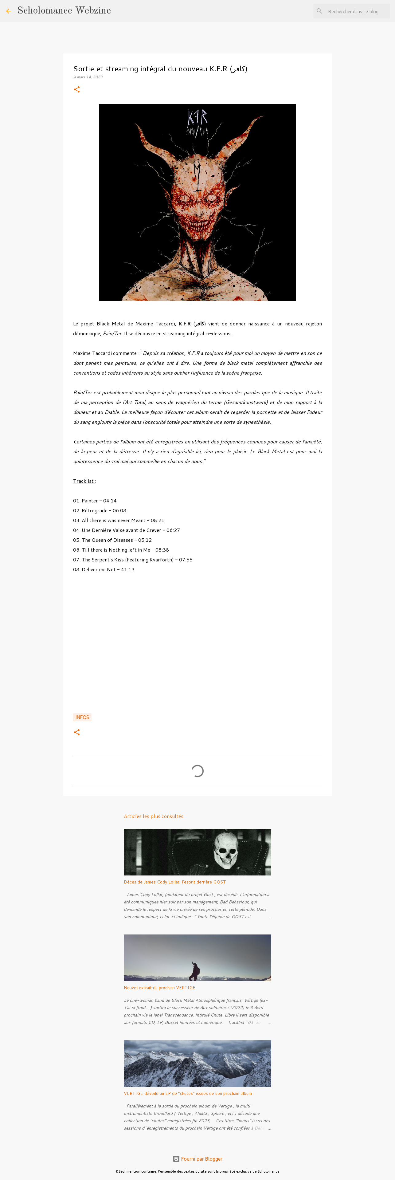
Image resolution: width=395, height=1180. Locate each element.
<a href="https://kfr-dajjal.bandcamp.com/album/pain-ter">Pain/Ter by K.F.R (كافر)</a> (197, 646)
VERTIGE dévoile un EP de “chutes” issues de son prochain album (188, 1093)
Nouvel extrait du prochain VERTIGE (159, 988)
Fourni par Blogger (197, 1159)
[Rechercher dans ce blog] (358, 11)
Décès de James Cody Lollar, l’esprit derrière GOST (175, 882)
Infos (82, 717)
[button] (76, 90)
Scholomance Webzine (64, 11)
